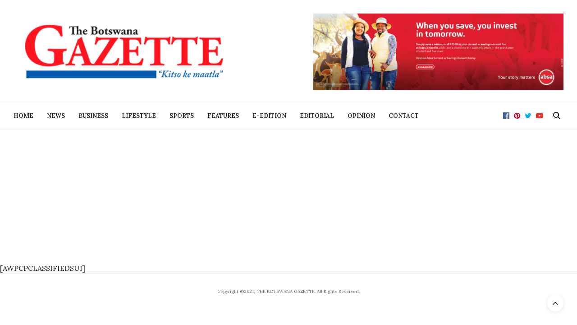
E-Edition (269, 116)
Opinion (361, 116)
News (56, 116)
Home (23, 116)
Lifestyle (139, 116)
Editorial (317, 116)
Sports (181, 116)
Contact (404, 116)
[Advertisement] (288, 195)
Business (93, 116)
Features (223, 116)
